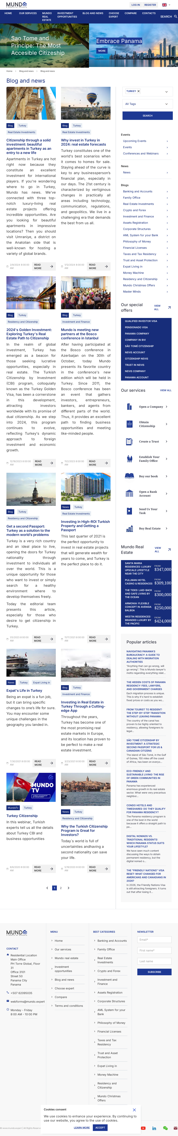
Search (147, 115)
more (102, 50)
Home (8, 13)
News (124, 166)
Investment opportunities (67, 15)
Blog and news (93, 13)
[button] (28, 13)
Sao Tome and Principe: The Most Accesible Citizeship (38, 45)
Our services (28, 13)
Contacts (149, 13)
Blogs (125, 185)
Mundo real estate (47, 16)
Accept (100, 1127)
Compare (131, 13)
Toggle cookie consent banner (134, 1110)
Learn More (82, 1127)
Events (125, 134)
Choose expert (114, 15)
